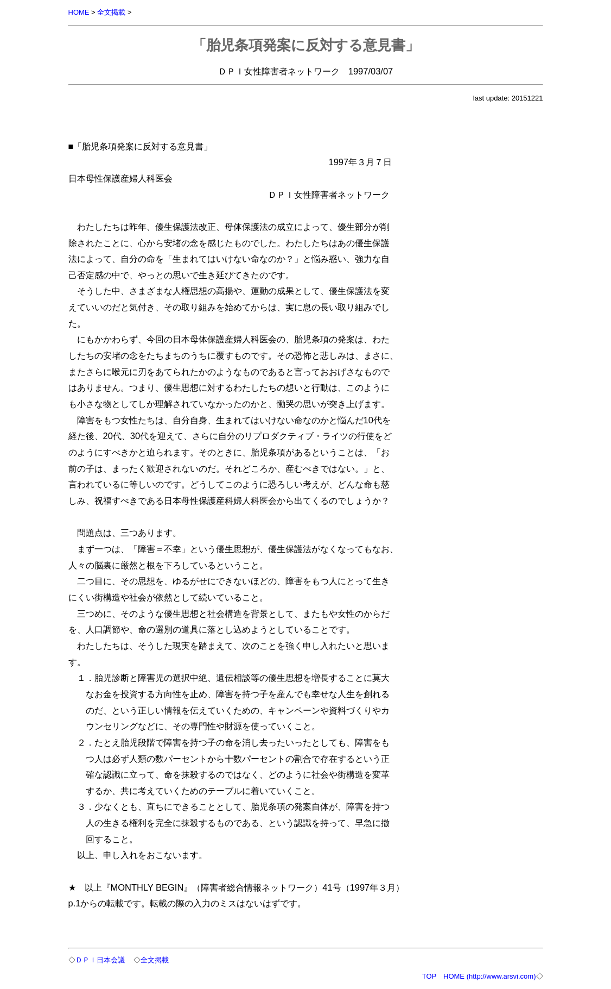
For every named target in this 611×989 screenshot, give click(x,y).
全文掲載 (111, 12)
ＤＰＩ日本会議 (100, 960)
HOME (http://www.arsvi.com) (489, 976)
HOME (79, 12)
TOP (429, 976)
